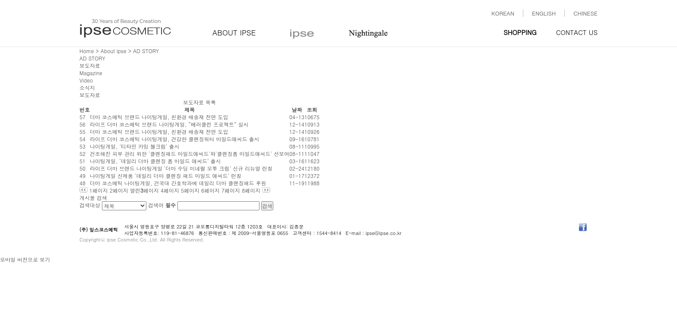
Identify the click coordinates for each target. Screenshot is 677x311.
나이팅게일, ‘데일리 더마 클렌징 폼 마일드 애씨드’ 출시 (155, 161)
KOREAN (502, 13)
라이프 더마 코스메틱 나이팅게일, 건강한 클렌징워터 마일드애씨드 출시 (174, 139)
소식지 (87, 87)
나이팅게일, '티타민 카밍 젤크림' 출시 (135, 146)
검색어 (162, 205)
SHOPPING (520, 32)
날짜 (297, 109)
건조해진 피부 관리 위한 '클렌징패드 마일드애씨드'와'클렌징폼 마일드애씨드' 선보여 (189, 153)
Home (86, 50)
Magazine (90, 72)
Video (86, 80)
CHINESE (585, 13)
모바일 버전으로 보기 (25, 259)
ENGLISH (544, 13)
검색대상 (89, 205)
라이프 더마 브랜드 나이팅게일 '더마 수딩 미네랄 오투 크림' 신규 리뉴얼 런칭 (181, 168)
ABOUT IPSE (234, 32)
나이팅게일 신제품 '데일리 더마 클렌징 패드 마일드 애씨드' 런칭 (165, 175)
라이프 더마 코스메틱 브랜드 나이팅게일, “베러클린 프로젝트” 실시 (169, 124)
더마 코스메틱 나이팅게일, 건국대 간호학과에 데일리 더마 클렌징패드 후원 (178, 183)
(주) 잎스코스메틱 (98, 229)
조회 (312, 109)
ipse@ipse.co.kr (384, 233)
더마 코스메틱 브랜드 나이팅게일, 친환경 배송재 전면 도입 (159, 117)
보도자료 (89, 65)
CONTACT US (577, 32)
